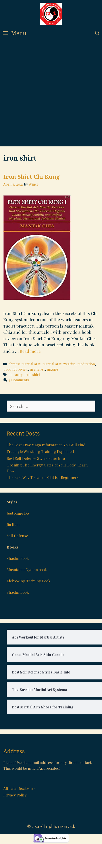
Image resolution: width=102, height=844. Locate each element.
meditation (86, 364)
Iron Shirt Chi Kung (31, 176)
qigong (52, 369)
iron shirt (32, 374)
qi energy (37, 369)
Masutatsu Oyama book (27, 569)
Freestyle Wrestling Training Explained (40, 451)
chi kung (15, 374)
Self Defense (17, 535)
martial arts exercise (58, 364)
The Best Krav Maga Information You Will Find (46, 444)
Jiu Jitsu (13, 524)
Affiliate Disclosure (19, 788)
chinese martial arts (24, 364)
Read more (30, 351)
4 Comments (18, 380)
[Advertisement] (49, 95)
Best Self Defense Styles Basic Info (36, 458)
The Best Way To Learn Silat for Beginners (43, 477)
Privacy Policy (15, 794)
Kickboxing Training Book (28, 580)
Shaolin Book (18, 558)
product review (15, 369)
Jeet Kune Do (18, 513)
